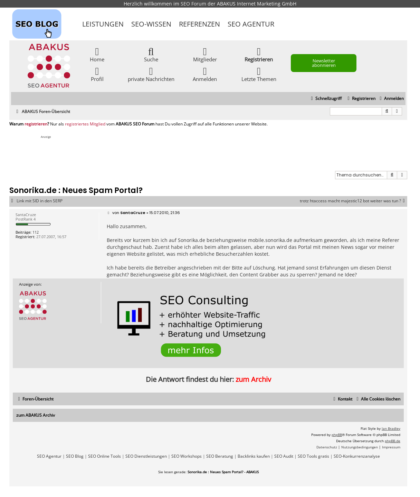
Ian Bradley (391, 428)
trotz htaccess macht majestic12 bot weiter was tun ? (353, 201)
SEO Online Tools (104, 456)
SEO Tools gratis (313, 456)
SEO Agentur (251, 24)
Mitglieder (205, 54)
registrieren (36, 124)
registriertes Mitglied (85, 124)
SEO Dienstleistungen (146, 456)
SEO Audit (283, 456)
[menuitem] (391, 98)
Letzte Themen (258, 74)
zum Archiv (253, 379)
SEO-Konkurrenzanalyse (357, 456)
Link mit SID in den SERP (40, 201)
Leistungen (103, 24)
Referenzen (199, 24)
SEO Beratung (219, 456)
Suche (151, 54)
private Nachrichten (151, 74)
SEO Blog (75, 456)
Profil (97, 74)
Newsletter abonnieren (324, 63)
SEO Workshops (186, 456)
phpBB (337, 434)
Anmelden (205, 74)
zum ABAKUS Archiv (35, 415)
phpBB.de (392, 440)
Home (97, 54)
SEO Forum (193, 3)
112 (35, 232)
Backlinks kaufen (254, 456)
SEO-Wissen (151, 24)
